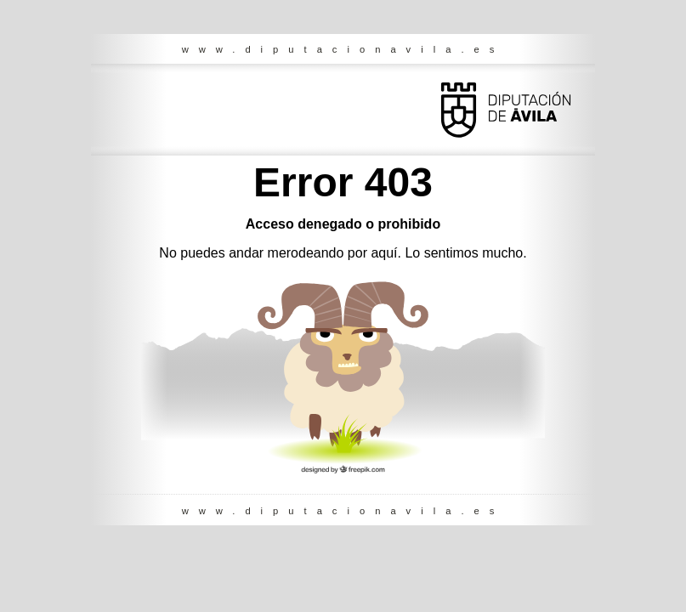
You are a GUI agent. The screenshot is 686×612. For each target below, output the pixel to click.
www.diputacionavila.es (343, 49)
